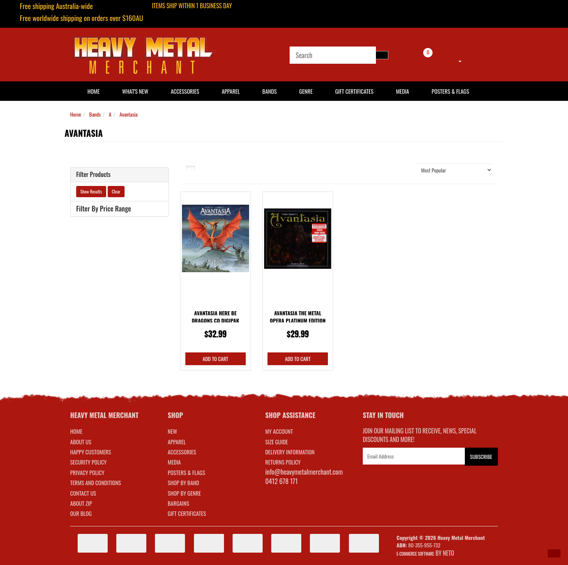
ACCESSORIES (182, 452)
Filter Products (93, 174)
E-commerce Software (415, 554)
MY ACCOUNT (279, 431)
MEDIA (174, 462)
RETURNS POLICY (283, 462)
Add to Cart (215, 359)
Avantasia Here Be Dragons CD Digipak (215, 316)
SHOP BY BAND (183, 482)
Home (75, 114)
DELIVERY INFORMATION (290, 452)
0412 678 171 (281, 481)
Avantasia (129, 114)
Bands (269, 91)
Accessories (185, 91)
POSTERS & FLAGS (186, 472)
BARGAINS (178, 503)
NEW (172, 431)
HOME (93, 91)
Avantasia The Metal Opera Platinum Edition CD (298, 320)
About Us (80, 442)
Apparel (231, 91)
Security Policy (88, 462)
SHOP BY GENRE (184, 493)
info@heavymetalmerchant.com (304, 472)
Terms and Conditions (95, 482)
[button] (554, 553)
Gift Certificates (354, 91)
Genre (306, 91)
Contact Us (83, 493)
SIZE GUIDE (276, 442)
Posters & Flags (450, 91)
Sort (401, 170)
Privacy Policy (87, 472)
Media (402, 91)
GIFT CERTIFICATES (187, 513)
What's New (135, 91)
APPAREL (177, 442)
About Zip (81, 503)
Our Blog (81, 513)
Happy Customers (90, 452)
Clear (116, 191)
